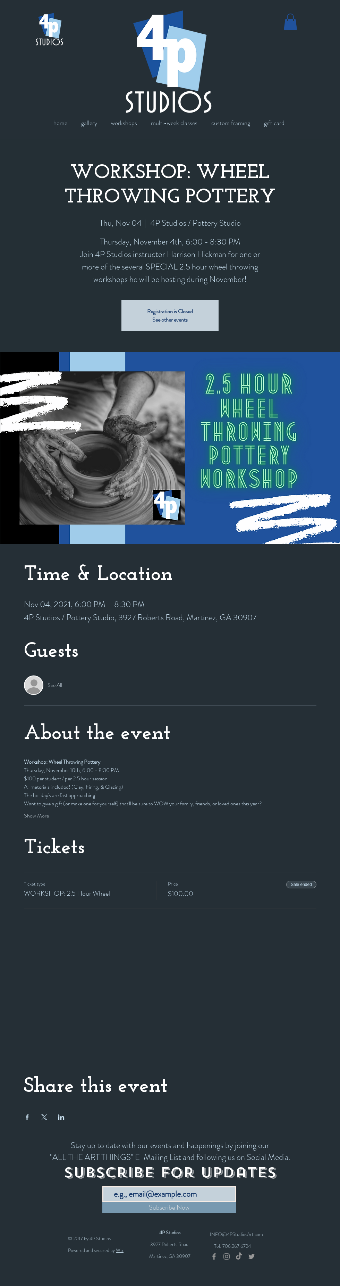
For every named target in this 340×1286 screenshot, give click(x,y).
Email (108, 1181)
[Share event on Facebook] (27, 1117)
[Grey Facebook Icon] (214, 1256)
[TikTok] (239, 1256)
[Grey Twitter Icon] (251, 1256)
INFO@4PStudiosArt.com (236, 1234)
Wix (120, 1250)
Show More (36, 816)
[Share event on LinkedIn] (61, 1117)
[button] (290, 22)
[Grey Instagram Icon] (226, 1256)
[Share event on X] (44, 1117)
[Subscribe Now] (169, 1207)
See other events (170, 320)
